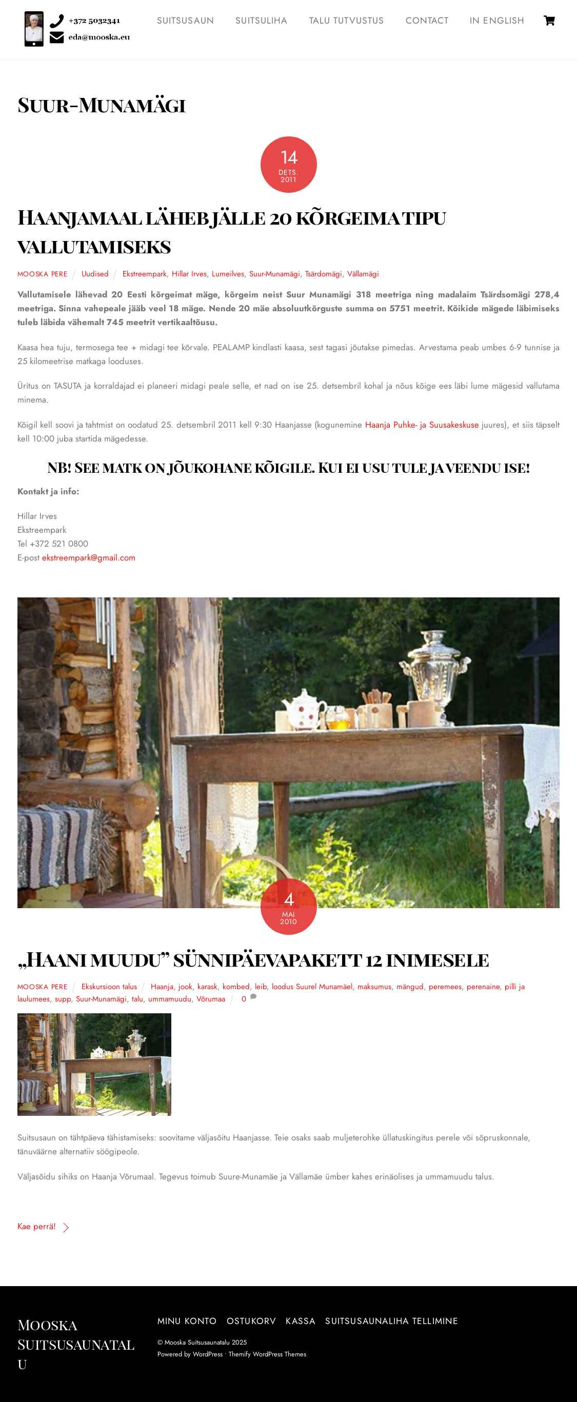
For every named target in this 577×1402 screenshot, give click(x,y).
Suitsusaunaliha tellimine (391, 1321)
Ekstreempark (145, 274)
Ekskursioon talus (109, 987)
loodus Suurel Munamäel (312, 987)
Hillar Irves (189, 274)
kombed (236, 987)
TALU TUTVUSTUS (347, 20)
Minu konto (187, 1321)
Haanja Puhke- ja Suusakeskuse (423, 425)
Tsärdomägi (323, 274)
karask (207, 987)
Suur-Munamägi (274, 274)
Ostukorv (251, 1321)
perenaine (483, 987)
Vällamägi (363, 274)
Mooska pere (42, 274)
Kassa (300, 1321)
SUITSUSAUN (185, 20)
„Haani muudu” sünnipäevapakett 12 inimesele (253, 958)
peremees (445, 987)
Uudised (95, 274)
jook (185, 987)
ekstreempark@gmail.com (88, 558)
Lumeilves (228, 274)
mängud (410, 987)
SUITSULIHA (261, 20)
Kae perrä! (36, 1226)
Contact (427, 20)
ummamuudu (169, 999)
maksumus (374, 987)
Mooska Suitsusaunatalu (197, 1343)
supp (63, 999)
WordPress (208, 1354)
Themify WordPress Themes (267, 1354)
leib (261, 987)
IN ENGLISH (497, 20)
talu (137, 999)
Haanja (162, 987)
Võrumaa (210, 999)
